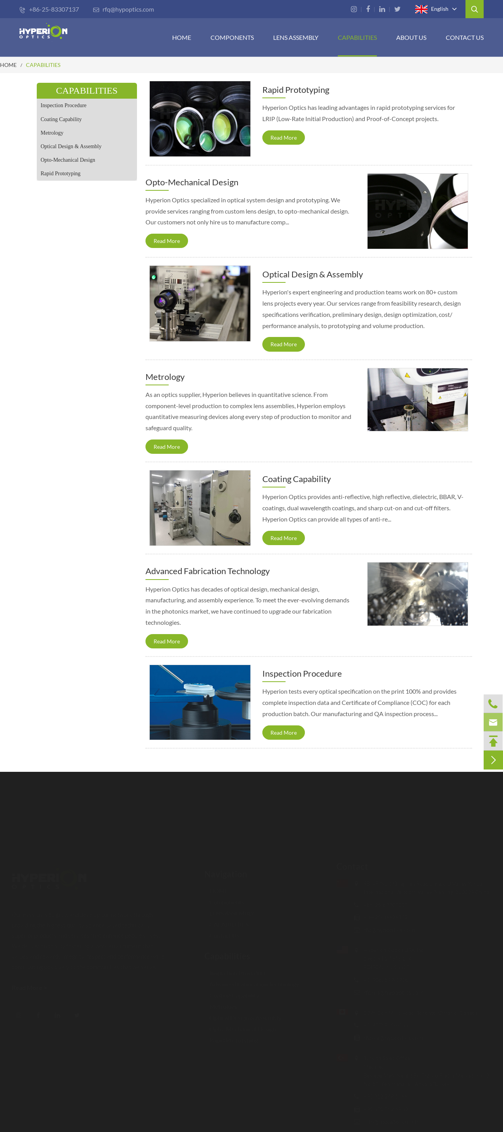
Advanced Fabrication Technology (207, 571)
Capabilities (227, 955)
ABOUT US (411, 37)
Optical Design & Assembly (71, 146)
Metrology (52, 133)
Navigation (225, 873)
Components (232, 37)
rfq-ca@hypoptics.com (393, 1037)
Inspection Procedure (64, 105)
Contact (352, 866)
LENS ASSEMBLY (229, 912)
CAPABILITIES (357, 37)
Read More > (30, 987)
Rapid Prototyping (60, 173)
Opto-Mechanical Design (68, 160)
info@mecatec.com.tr (391, 1121)
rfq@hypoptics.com (123, 9)
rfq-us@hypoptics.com (393, 992)
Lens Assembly (295, 37)
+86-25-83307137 (49, 9)
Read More (283, 137)
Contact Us (465, 37)
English (431, 9)
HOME (181, 37)
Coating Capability (61, 119)
